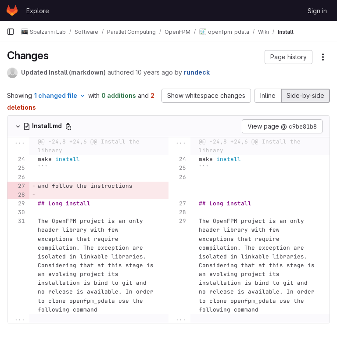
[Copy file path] (68, 126)
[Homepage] (12, 11)
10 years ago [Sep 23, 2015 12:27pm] (154, 72)
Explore (37, 10)
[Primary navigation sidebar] (11, 32)
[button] (288, 57)
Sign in (317, 10)
